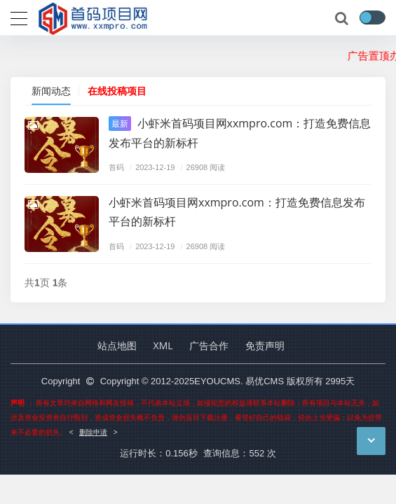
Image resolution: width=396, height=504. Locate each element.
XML (163, 345)
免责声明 (265, 345)
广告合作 (208, 345)
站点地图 (117, 345)
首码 (116, 167)
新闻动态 (51, 90)
